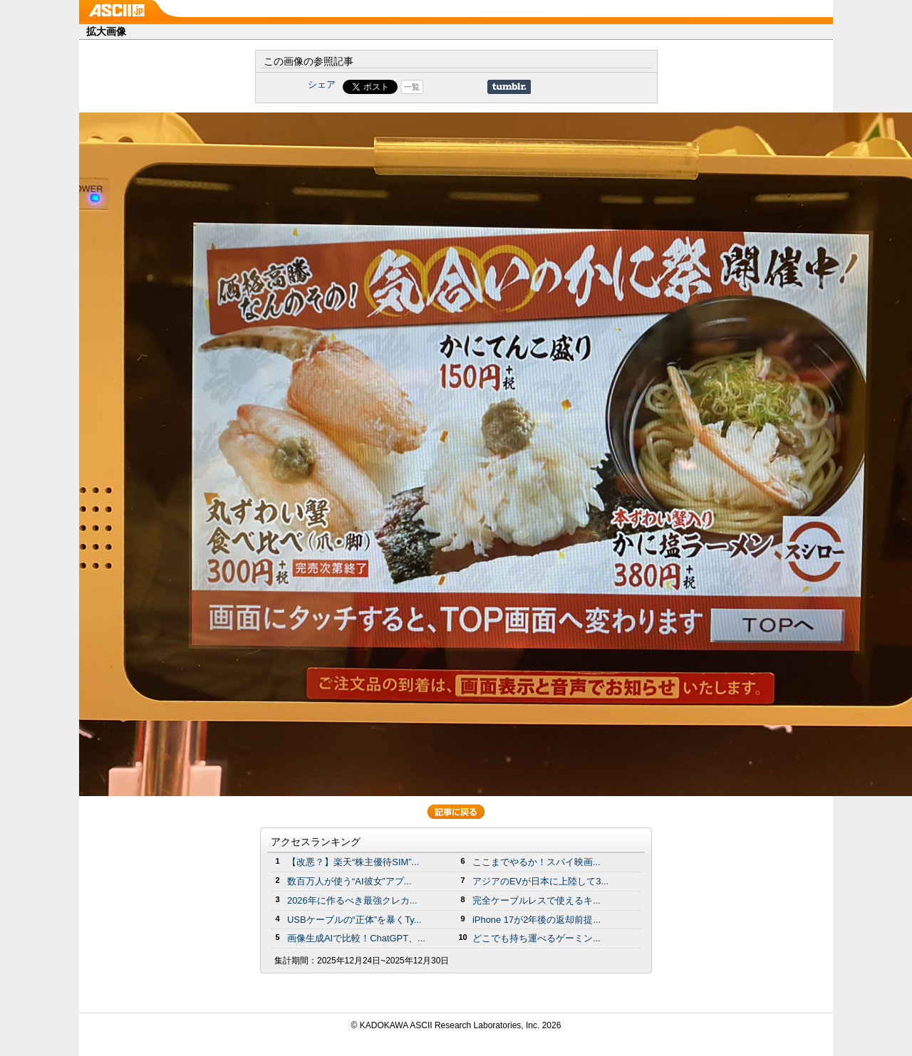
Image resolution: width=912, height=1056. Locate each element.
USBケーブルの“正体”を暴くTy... (354, 919)
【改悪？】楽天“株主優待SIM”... (353, 862)
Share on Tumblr (509, 87)
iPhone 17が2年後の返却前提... (536, 919)
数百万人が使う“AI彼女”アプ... (349, 881)
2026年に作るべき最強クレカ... (352, 900)
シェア (322, 84)
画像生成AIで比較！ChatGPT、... (356, 938)
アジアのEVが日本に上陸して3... (540, 881)
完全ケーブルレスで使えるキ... (536, 900)
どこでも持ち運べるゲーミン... (536, 938)
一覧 (412, 87)
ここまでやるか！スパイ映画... (536, 862)
